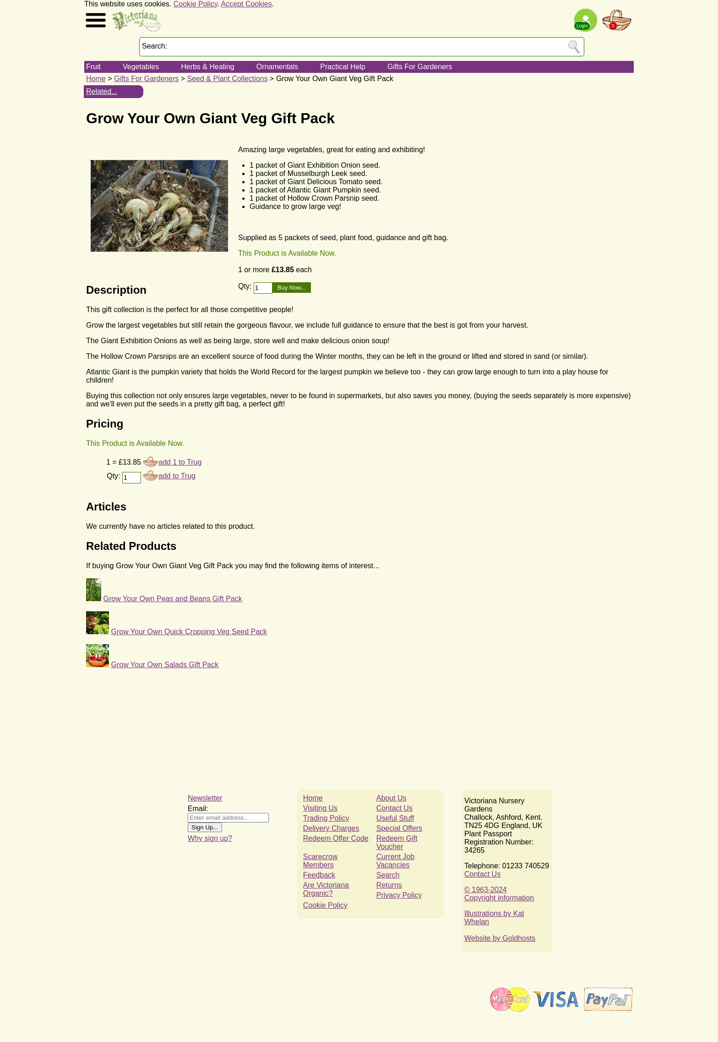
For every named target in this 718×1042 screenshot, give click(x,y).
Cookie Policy (196, 4)
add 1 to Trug (179, 462)
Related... (101, 91)
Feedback (319, 875)
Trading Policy (326, 818)
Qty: (246, 286)
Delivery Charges (331, 828)
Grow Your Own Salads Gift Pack (164, 665)
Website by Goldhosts (499, 938)
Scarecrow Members (320, 861)
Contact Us (394, 808)
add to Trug (177, 476)
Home (96, 78)
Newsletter (205, 798)
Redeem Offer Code (336, 838)
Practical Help (342, 67)
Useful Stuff (395, 818)
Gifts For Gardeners (419, 67)
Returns (389, 885)
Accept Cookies (246, 4)
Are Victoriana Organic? (326, 889)
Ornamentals (277, 67)
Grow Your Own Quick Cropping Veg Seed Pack (189, 632)
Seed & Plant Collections (227, 78)
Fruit (93, 67)
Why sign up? (210, 838)
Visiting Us (320, 808)
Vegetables (141, 67)
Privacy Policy (399, 895)
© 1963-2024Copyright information (499, 894)
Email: (198, 808)
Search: (154, 46)
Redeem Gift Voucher (397, 842)
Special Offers (399, 828)
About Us (391, 798)
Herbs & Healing (207, 67)
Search (388, 875)
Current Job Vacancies (395, 861)
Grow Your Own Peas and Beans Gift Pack (172, 599)
